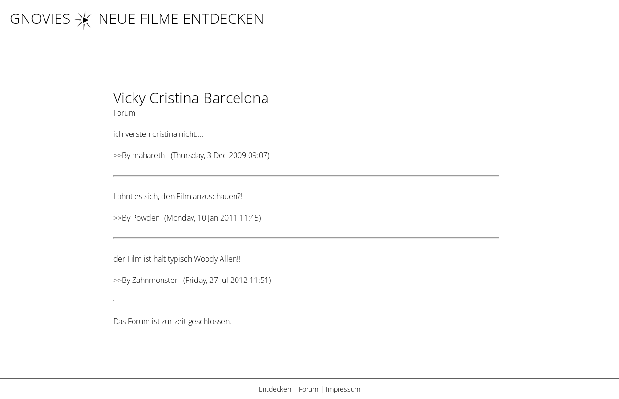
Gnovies (40, 18)
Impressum (343, 389)
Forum (308, 389)
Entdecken (275, 389)
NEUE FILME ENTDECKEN (169, 18)
